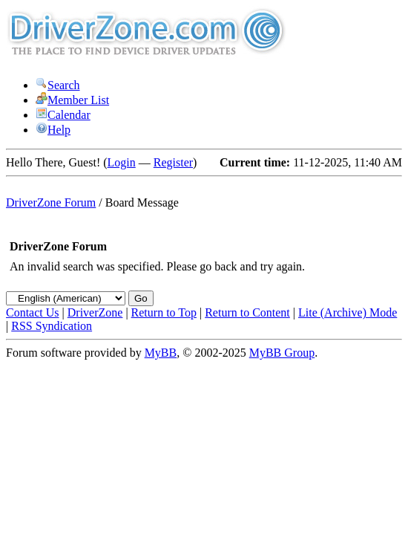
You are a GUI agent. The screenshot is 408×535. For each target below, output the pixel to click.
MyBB (161, 352)
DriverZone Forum (51, 202)
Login (122, 162)
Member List (72, 100)
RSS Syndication (51, 326)
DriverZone (95, 312)
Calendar (63, 114)
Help (53, 129)
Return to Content (247, 312)
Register (173, 162)
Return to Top (164, 312)
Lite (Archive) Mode (347, 312)
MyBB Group (282, 352)
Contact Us (32, 312)
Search (58, 85)
